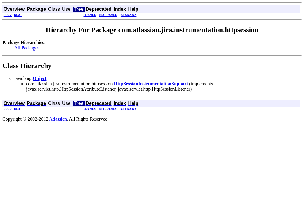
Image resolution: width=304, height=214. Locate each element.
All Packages (26, 47)
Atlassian (58, 119)
